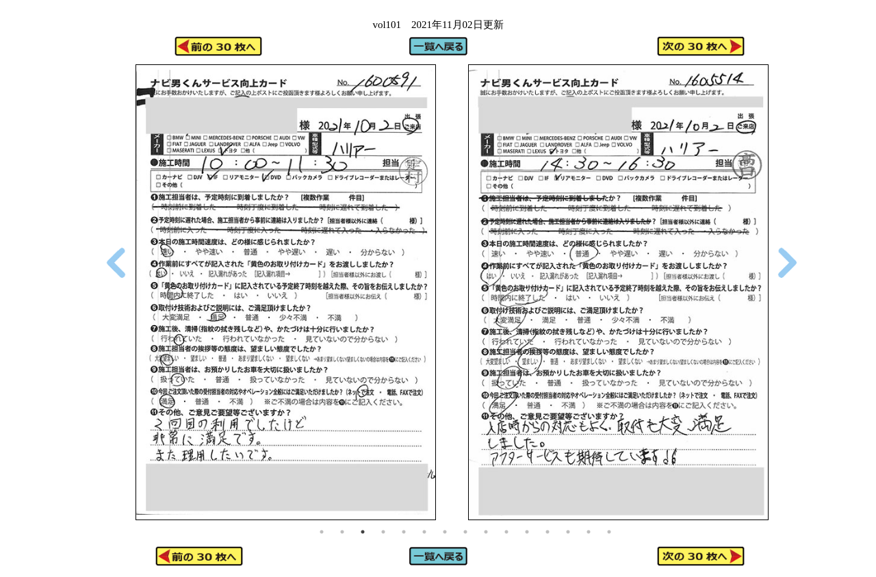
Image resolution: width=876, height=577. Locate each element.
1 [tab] (321, 532)
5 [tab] (404, 532)
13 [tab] (568, 532)
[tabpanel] (285, 292)
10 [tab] (506, 532)
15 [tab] (609, 532)
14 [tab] (588, 532)
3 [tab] (363, 532)
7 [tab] (445, 532)
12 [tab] (547, 532)
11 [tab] (527, 532)
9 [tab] (486, 532)
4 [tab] (383, 532)
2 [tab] (342, 532)
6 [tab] (424, 532)
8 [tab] (465, 532)
